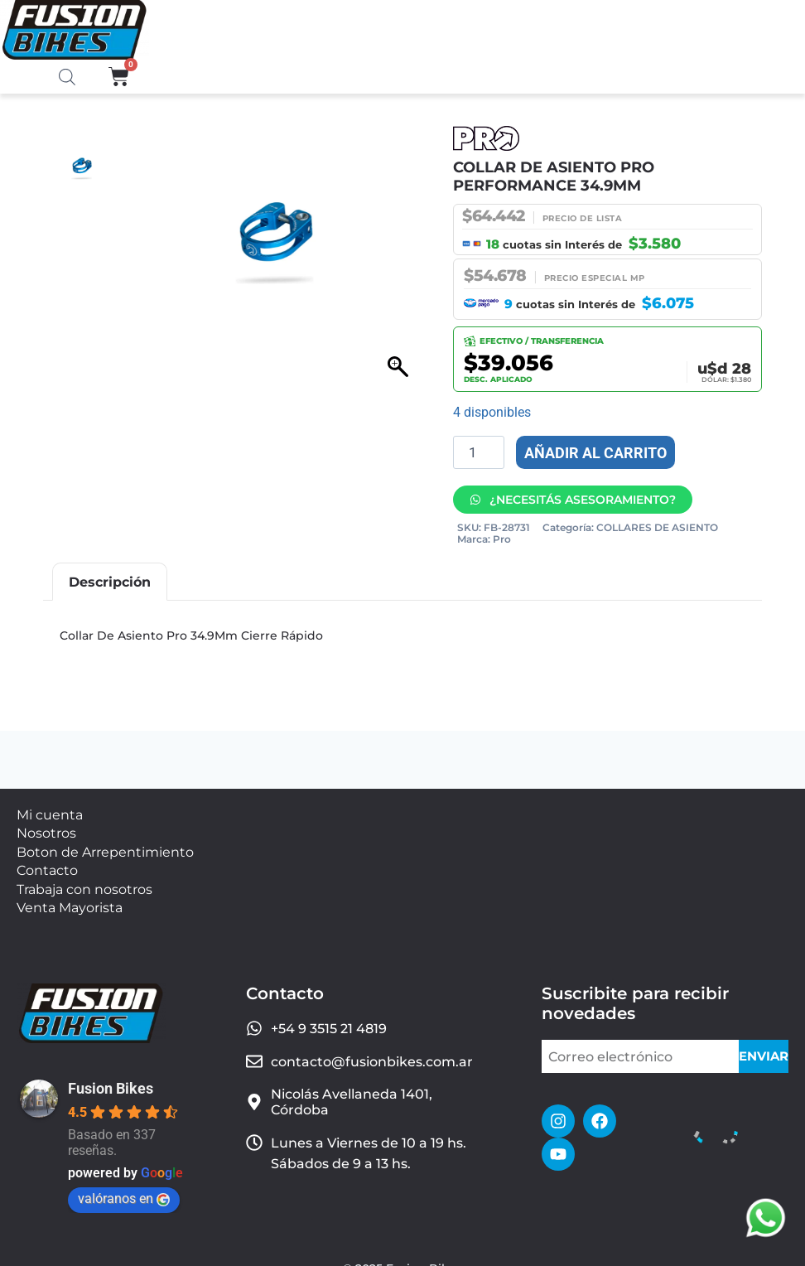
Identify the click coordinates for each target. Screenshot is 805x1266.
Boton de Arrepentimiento (105, 845)
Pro (502, 539)
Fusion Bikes (110, 1071)
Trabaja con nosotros (84, 877)
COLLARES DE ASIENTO (657, 527)
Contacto (47, 861)
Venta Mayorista (70, 893)
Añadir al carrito (595, 452)
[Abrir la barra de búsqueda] (67, 78)
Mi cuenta (50, 813)
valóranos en (124, 1182)
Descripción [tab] (110, 582)
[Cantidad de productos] (478, 452)
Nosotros (46, 829)
